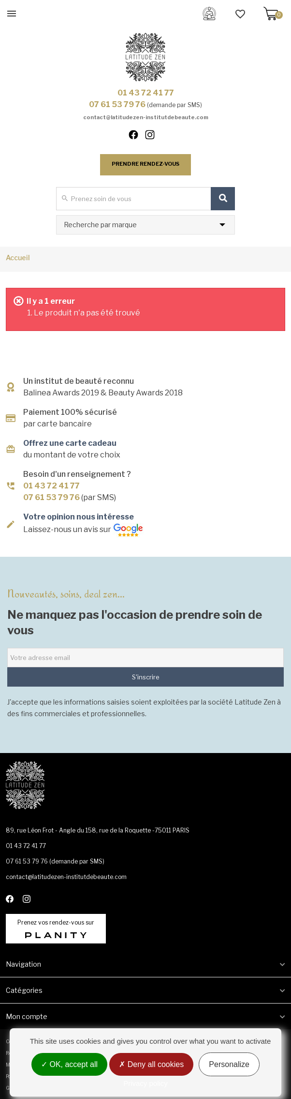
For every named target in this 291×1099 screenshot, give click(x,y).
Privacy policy (145, 1083)
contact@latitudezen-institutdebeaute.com (145, 117)
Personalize (229, 1064)
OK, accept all (69, 1064)
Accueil (18, 257)
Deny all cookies (151, 1064)
